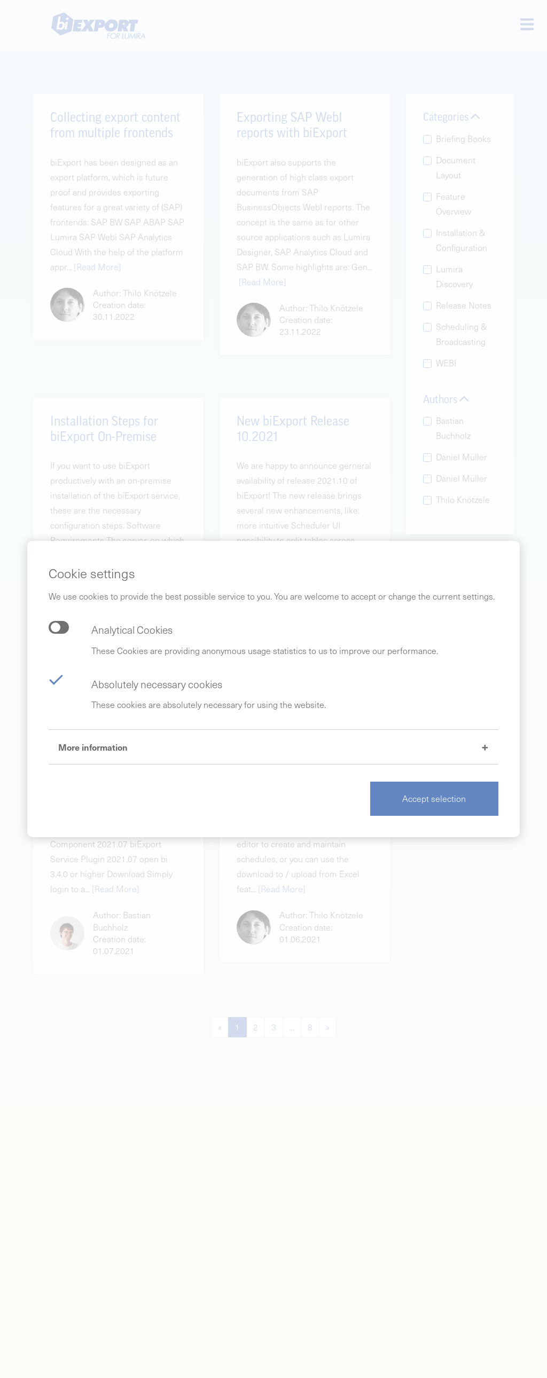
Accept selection (434, 798)
